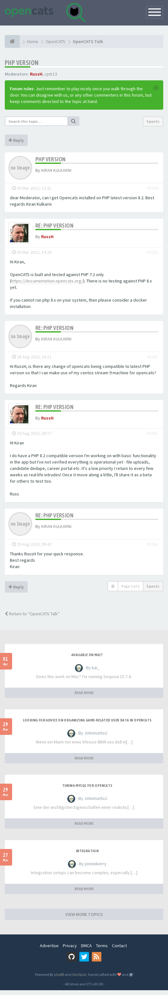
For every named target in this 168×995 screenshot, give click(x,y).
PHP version (22, 62)
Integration (87, 855)
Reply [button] (16, 140)
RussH (36, 74)
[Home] (12, 41)
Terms (102, 950)
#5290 (152, 188)
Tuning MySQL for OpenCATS (87, 790)
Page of (130, 591)
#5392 (152, 438)
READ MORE (84, 697)
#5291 (152, 254)
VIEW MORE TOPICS (84, 919)
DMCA (86, 950)
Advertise (49, 950)
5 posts (153, 121)
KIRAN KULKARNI (56, 170)
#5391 (152, 359)
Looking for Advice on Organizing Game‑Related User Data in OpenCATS (87, 725)
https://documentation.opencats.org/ (47, 283)
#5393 (152, 549)
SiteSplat (79, 979)
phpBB (59, 979)
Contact (119, 950)
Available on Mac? (87, 659)
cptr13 (51, 74)
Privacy (70, 950)
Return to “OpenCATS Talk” (32, 618)
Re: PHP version (54, 225)
